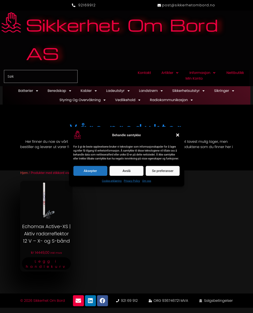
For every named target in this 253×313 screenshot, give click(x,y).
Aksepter (90, 171)
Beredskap (60, 91)
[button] (177, 135)
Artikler (170, 73)
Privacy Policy (132, 180)
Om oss (146, 180)
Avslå (126, 171)
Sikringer (224, 91)
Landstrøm (151, 91)
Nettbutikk (235, 72)
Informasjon (202, 73)
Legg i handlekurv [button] (46, 264)
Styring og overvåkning (83, 100)
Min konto (194, 78)
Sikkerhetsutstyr (188, 91)
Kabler (89, 91)
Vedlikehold (128, 100)
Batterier (28, 91)
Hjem (24, 173)
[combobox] (41, 76)
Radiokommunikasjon (171, 100)
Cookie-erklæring (112, 180)
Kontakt (144, 72)
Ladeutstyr (118, 91)
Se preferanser (162, 171)
